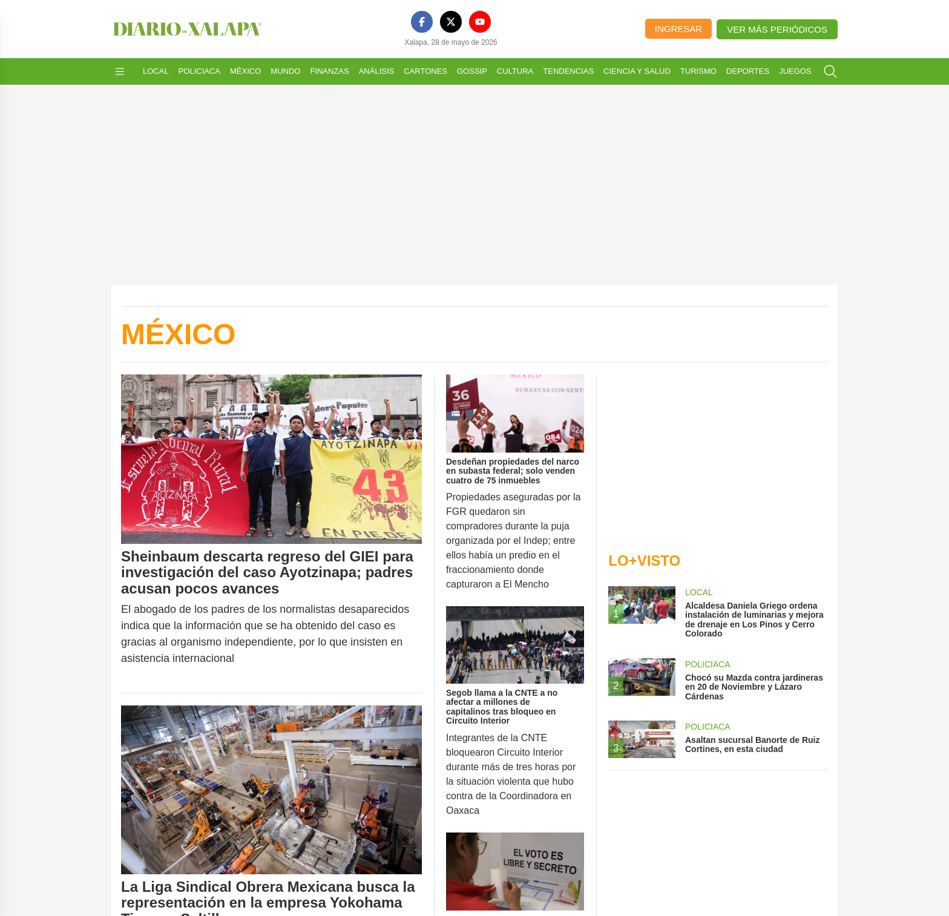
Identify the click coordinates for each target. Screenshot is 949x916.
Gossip (472, 71)
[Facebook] (422, 22)
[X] (451, 22)
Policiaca (199, 71)
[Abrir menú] (119, 71)
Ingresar (678, 29)
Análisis (377, 71)
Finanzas (329, 71)
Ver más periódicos (777, 29)
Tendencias (568, 71)
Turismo (698, 71)
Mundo (285, 71)
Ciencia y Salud (637, 71)
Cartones (425, 71)
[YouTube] (480, 22)
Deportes (747, 71)
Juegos (795, 71)
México (245, 71)
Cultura (515, 71)
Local (156, 71)
